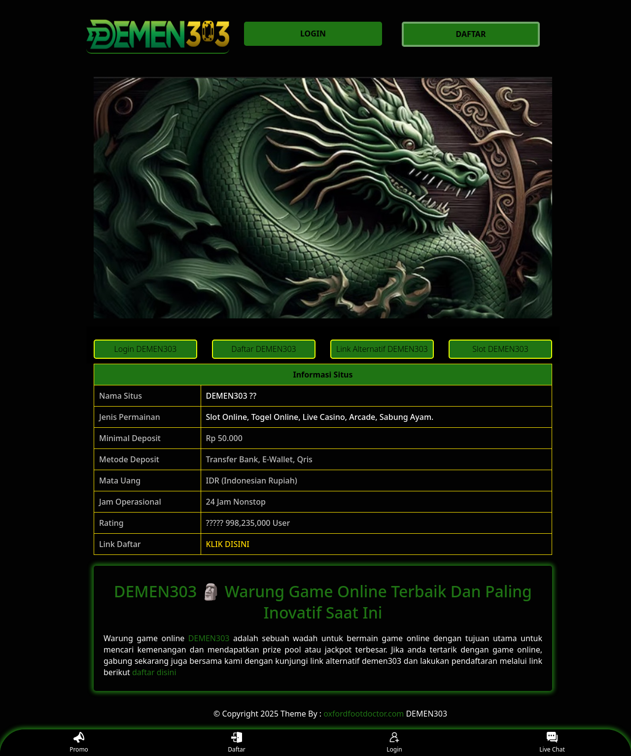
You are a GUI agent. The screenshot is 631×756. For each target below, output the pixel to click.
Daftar (236, 743)
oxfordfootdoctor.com (363, 713)
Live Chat (551, 743)
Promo (79, 743)
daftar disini (154, 672)
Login (394, 743)
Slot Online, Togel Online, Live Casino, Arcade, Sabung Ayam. (320, 417)
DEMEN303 (209, 638)
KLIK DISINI (228, 544)
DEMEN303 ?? (231, 395)
